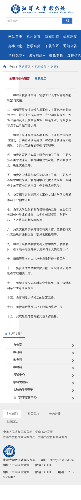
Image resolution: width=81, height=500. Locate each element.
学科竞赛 (16, 55)
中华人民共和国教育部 (17, 431)
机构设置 (34, 36)
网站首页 (15, 36)
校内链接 (55, 413)
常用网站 (12, 421)
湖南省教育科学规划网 (52, 437)
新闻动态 (52, 36)
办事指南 (15, 46)
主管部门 (12, 413)
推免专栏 (56, 55)
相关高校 (33, 413)
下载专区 (52, 46)
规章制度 (70, 36)
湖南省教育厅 (44, 431)
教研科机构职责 (19, 78)
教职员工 (40, 78)
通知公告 (70, 46)
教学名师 (34, 46)
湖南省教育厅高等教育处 (19, 437)
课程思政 (37, 55)
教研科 (55, 66)
